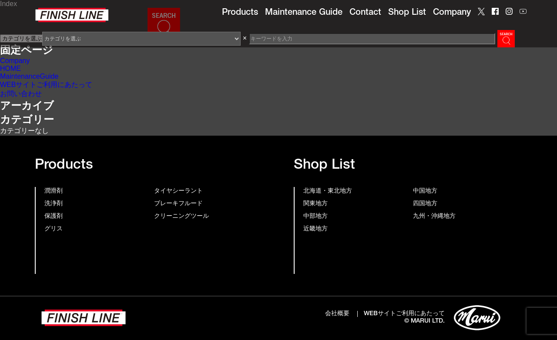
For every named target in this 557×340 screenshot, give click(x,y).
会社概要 (337, 314)
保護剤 (53, 216)
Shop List (407, 13)
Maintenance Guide (303, 13)
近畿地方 (315, 229)
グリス (53, 229)
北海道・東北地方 (327, 191)
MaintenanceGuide (29, 76)
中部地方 (315, 216)
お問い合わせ (21, 93)
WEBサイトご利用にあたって (46, 84)
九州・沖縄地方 (434, 216)
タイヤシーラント (178, 191)
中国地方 (425, 191)
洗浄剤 (53, 204)
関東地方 (315, 204)
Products (240, 13)
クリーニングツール (181, 216)
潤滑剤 (53, 191)
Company (452, 13)
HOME (10, 68)
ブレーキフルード (178, 204)
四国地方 (425, 204)
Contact (365, 13)
